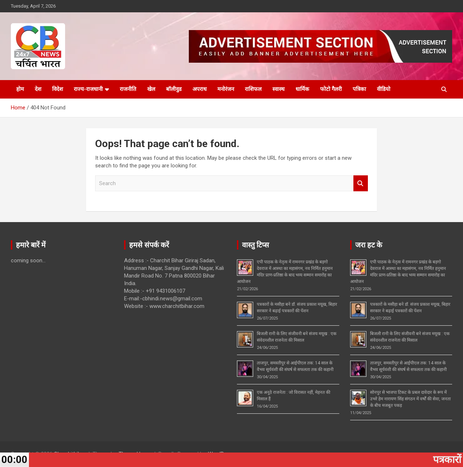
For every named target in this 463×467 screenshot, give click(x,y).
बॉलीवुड (174, 89)
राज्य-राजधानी (88, 89)
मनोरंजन (225, 89)
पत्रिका (359, 89)
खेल (151, 89)
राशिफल (253, 89)
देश (38, 89)
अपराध (199, 89)
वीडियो (383, 89)
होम (20, 89)
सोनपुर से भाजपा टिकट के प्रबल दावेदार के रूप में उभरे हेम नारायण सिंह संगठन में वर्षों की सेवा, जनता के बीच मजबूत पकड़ (410, 399)
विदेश (57, 89)
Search (360, 183)
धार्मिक (302, 89)
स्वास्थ (278, 89)
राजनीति (128, 89)
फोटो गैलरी (331, 89)
